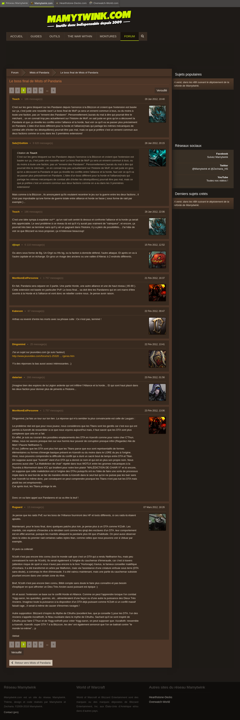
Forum (129, 36)
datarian (17, 377)
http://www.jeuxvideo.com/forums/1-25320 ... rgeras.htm (43, 356)
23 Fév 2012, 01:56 (155, 377)
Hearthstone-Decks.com (71, 3)
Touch (16, 99)
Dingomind (18, 344)
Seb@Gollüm (20, 143)
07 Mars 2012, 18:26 (154, 507)
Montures (108, 36)
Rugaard (17, 507)
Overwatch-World (159, 701)
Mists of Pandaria (39, 72)
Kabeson (17, 311)
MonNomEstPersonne (25, 278)
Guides (36, 36)
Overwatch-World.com (103, 3)
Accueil (16, 36)
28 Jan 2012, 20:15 (155, 143)
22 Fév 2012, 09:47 (155, 311)
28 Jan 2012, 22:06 (155, 211)
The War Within (80, 36)
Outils (55, 36)
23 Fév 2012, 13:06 (155, 410)
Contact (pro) (11, 712)
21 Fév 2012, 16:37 (155, 278)
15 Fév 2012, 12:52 (155, 244)
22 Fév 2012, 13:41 (155, 344)
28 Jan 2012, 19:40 (155, 99)
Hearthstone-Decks (160, 697)
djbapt (16, 244)
